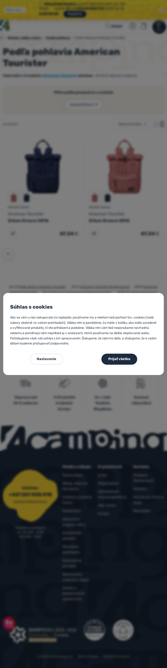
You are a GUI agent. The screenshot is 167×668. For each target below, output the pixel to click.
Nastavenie (46, 359)
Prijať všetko (119, 359)
